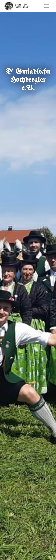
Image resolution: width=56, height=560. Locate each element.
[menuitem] (47, 6)
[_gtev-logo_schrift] (23, 6)
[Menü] (47, 6)
